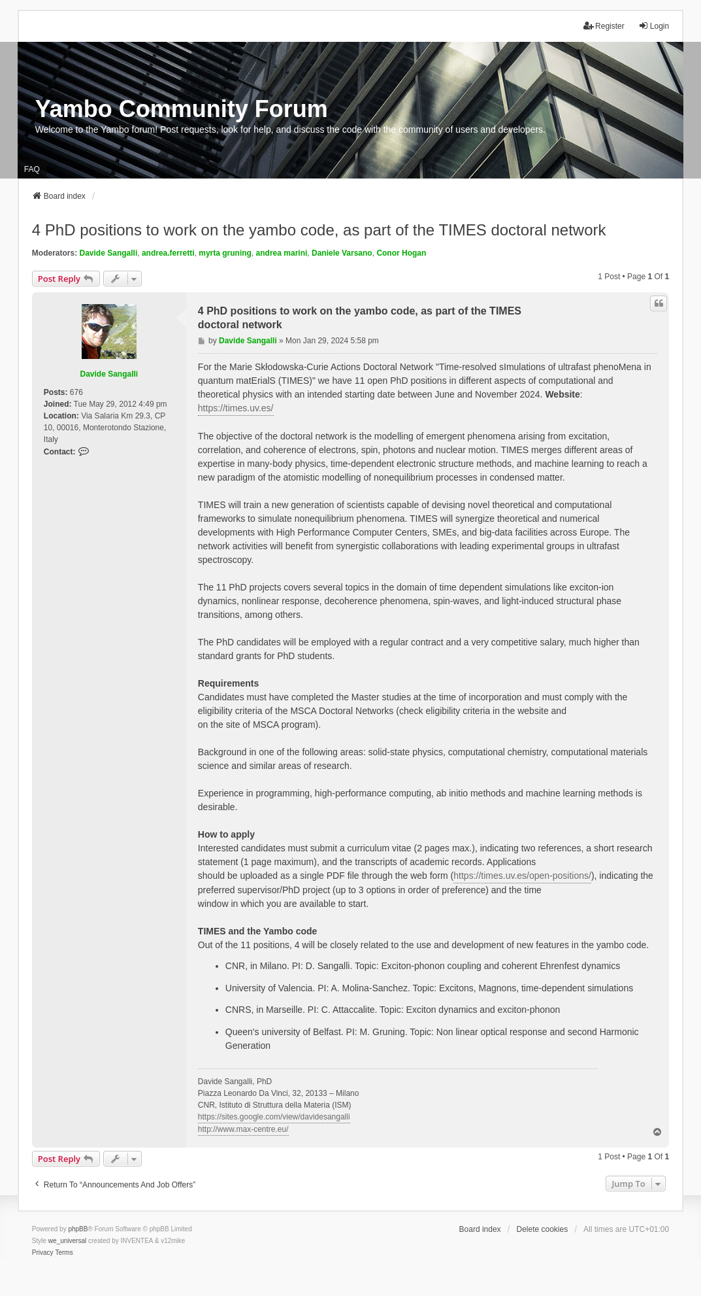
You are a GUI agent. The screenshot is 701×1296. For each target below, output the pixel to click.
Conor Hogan (401, 253)
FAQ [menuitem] (32, 169)
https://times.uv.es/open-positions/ (522, 875)
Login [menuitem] (653, 26)
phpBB (78, 1229)
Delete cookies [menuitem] (542, 1229)
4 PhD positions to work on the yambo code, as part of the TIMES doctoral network (319, 230)
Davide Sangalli (109, 253)
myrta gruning (225, 253)
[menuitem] (43, 1253)
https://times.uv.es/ (236, 408)
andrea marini (282, 253)
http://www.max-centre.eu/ (243, 1129)
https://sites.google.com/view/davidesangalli (274, 1116)
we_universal (67, 1240)
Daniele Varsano (342, 253)
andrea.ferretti (168, 253)
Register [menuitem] (604, 26)
